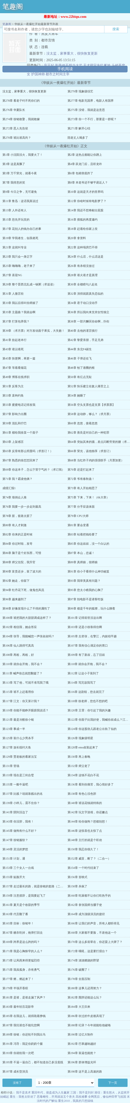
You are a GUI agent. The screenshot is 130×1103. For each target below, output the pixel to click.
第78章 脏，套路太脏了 (17, 516)
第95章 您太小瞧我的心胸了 (85, 590)
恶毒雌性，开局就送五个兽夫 (56, 1096)
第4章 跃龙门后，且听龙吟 (85, 164)
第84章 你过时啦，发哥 (17, 543)
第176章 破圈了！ (79, 969)
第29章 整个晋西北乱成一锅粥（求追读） (29, 284)
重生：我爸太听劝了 (23, 1096)
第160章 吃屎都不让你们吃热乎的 (89, 895)
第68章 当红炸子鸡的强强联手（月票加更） (96, 460)
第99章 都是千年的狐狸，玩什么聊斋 (91, 608)
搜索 (115, 29)
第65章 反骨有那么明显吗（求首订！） (27, 451)
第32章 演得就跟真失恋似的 (85, 293)
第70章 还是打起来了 (81, 469)
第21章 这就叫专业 (14, 247)
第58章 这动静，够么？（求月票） (90, 414)
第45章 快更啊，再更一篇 (18, 358)
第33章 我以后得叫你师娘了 (20, 303)
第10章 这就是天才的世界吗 (85, 192)
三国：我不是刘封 (82, 1092)
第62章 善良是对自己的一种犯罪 (88, 432)
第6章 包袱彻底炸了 (80, 173)
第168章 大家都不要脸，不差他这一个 (92, 932)
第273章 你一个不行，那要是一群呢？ (92, 119)
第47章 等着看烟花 (14, 367)
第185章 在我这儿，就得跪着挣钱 (24, 1016)
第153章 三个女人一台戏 (18, 868)
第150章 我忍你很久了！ (83, 849)
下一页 (112, 1082)
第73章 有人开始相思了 (83, 488)
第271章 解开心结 (79, 128)
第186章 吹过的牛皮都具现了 (86, 1016)
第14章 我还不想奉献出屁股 (85, 210)
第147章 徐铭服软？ (15, 840)
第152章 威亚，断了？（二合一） (89, 858)
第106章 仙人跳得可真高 (18, 645)
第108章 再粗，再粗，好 (18, 655)
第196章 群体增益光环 (82, 1062)
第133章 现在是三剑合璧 (18, 775)
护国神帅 (38, 74)
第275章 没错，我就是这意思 (86, 110)
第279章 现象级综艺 (80, 91)
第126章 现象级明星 (80, 738)
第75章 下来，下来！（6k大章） (88, 497)
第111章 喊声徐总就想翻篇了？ (22, 673)
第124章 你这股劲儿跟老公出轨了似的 (92, 729)
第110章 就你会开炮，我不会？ (22, 664)
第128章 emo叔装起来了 (83, 747)
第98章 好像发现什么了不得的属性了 (26, 608)
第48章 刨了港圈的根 (81, 367)
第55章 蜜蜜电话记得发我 (18, 404)
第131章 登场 (10, 766)
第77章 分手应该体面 (81, 506)
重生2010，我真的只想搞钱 (75, 1101)
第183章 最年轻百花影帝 (18, 1006)
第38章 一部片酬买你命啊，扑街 (88, 321)
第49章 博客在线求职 (16, 377)
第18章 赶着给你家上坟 (83, 229)
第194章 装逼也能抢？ (82, 1053)
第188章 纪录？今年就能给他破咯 (89, 1025)
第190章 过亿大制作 (80, 1034)
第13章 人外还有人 (14, 210)
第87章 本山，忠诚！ (81, 553)
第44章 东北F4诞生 (80, 349)
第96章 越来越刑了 (14, 599)
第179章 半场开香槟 (15, 988)
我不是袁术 (23, 1092)
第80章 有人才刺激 (14, 525)
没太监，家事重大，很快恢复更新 (72, 53)
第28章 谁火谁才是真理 (83, 275)
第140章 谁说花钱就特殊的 (85, 803)
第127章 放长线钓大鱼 (16, 747)
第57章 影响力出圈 (14, 414)
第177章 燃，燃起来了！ (18, 979)
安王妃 (49, 65)
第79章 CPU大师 (78, 516)
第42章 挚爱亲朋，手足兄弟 (85, 340)
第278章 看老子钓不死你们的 (21, 100)
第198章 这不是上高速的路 (85, 1071)
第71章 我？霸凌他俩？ (17, 479)
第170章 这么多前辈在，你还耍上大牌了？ (95, 942)
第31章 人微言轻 (13, 293)
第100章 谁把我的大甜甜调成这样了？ (26, 617)
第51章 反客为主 (13, 386)
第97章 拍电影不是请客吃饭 (85, 599)
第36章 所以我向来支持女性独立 (88, 312)
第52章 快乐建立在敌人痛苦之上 (88, 386)
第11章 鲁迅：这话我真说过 (20, 201)
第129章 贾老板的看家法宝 (19, 756)
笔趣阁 (12, 6)
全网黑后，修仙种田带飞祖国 (107, 1096)
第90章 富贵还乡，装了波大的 (21, 571)
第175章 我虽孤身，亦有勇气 (21, 969)
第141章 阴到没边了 (15, 812)
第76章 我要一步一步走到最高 (21, 506)
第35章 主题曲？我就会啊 (18, 312)
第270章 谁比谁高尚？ (16, 137)
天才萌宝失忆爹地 (96, 65)
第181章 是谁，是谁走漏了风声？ (24, 997)
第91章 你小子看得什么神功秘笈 (88, 571)
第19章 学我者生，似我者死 (20, 238)
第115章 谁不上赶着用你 (18, 692)
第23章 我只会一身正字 (17, 256)
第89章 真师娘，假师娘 (83, 562)
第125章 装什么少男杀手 (18, 738)
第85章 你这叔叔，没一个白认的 (88, 543)
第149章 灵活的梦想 (15, 849)
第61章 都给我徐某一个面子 (20, 432)
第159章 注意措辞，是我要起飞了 (24, 895)
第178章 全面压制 (79, 979)
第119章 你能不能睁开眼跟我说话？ (25, 710)
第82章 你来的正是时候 (17, 534)
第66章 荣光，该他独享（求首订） (90, 451)
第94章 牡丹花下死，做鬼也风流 (23, 590)
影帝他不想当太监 (68, 65)
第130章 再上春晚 (79, 756)
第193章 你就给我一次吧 (18, 1053)
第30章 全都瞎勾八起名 (83, 284)
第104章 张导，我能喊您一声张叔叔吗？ (28, 636)
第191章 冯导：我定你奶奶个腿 (22, 1043)
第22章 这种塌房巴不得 (83, 247)
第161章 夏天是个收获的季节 (21, 905)
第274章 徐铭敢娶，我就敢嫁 (21, 119)
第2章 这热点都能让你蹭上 (85, 154)
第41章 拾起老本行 (14, 340)
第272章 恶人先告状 (15, 128)
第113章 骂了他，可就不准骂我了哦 (25, 682)
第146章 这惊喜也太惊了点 (85, 830)
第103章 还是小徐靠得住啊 (85, 627)
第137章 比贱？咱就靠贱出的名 (22, 793)
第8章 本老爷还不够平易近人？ (88, 182)
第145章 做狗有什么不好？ (19, 830)
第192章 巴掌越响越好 (82, 1043)
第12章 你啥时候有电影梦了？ (87, 201)
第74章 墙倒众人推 (14, 497)
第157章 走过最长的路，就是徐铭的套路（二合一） (35, 886)
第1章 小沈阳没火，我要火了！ (22, 154)
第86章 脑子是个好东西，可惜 (21, 553)
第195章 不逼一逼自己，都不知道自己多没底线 (32, 1062)
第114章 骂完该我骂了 (82, 682)
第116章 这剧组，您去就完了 (86, 692)
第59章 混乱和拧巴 (14, 423)
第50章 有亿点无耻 (80, 377)
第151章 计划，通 (13, 858)
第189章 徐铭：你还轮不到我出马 (24, 1034)
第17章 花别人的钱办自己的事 (21, 229)
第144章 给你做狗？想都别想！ (88, 821)
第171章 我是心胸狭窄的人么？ (22, 951)
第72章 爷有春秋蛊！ (81, 479)
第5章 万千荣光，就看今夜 (19, 173)
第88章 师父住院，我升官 (18, 562)
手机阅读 (65, 69)
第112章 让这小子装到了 (83, 673)
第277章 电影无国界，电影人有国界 (91, 100)
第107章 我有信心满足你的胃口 (88, 645)
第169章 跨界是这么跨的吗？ (21, 942)
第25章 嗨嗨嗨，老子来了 (18, 266)
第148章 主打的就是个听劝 (85, 840)
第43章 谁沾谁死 (13, 349)
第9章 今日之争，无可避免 (19, 192)
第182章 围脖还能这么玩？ (85, 997)
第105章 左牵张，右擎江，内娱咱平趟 (92, 636)
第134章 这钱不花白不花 (83, 775)
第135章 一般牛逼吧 (15, 784)
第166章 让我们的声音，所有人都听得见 (94, 923)
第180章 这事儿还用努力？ (85, 988)
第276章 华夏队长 (13, 110)
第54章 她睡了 (77, 395)
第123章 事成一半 (13, 729)
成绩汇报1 (9, 488)
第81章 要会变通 (78, 525)
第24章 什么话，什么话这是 (85, 256)
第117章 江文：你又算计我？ (21, 701)
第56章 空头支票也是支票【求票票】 (91, 404)
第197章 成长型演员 (15, 1071)
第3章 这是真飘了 (13, 164)
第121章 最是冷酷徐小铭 (18, 719)
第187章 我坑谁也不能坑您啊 (21, 1025)
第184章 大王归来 (79, 1006)
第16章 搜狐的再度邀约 (83, 219)
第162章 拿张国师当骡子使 (85, 905)
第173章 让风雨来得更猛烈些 (21, 960)
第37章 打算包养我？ (16, 321)
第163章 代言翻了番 (15, 914)
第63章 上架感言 (13, 442)
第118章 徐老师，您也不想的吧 (88, 701)
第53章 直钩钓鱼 (13, 395)
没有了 (17, 1082)
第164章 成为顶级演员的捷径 (86, 914)
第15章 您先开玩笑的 (16, 219)
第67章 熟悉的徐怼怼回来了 (20, 460)
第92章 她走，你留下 (16, 580)
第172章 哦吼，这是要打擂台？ (88, 951)
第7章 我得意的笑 (13, 182)
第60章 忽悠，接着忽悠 (83, 423)
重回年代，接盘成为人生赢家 (50, 1092)
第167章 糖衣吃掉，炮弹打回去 (22, 932)
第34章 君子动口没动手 (83, 303)
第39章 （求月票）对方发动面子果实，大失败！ (33, 330)
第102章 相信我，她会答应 (19, 627)
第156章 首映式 (77, 877)
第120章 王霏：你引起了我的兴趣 (89, 710)
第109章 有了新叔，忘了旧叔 (86, 655)
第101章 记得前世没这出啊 (85, 617)
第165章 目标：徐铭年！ (18, 923)
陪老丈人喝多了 (78, 137)
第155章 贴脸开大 (13, 877)
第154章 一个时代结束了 (83, 868)
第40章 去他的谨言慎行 (83, 330)
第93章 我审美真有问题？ (84, 580)
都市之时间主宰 (58, 74)
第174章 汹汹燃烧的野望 (83, 960)
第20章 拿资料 (77, 238)
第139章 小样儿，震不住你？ (21, 803)
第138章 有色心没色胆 (82, 793)
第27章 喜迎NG (12, 275)
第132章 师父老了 (79, 766)
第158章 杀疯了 (77, 886)
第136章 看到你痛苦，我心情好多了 (91, 784)
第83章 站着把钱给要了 (83, 534)
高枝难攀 (81, 1096)
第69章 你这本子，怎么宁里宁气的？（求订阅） (33, 469)
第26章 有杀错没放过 (81, 266)
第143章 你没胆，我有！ (18, 821)
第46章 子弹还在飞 (80, 358)
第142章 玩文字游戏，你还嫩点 (88, 812)
